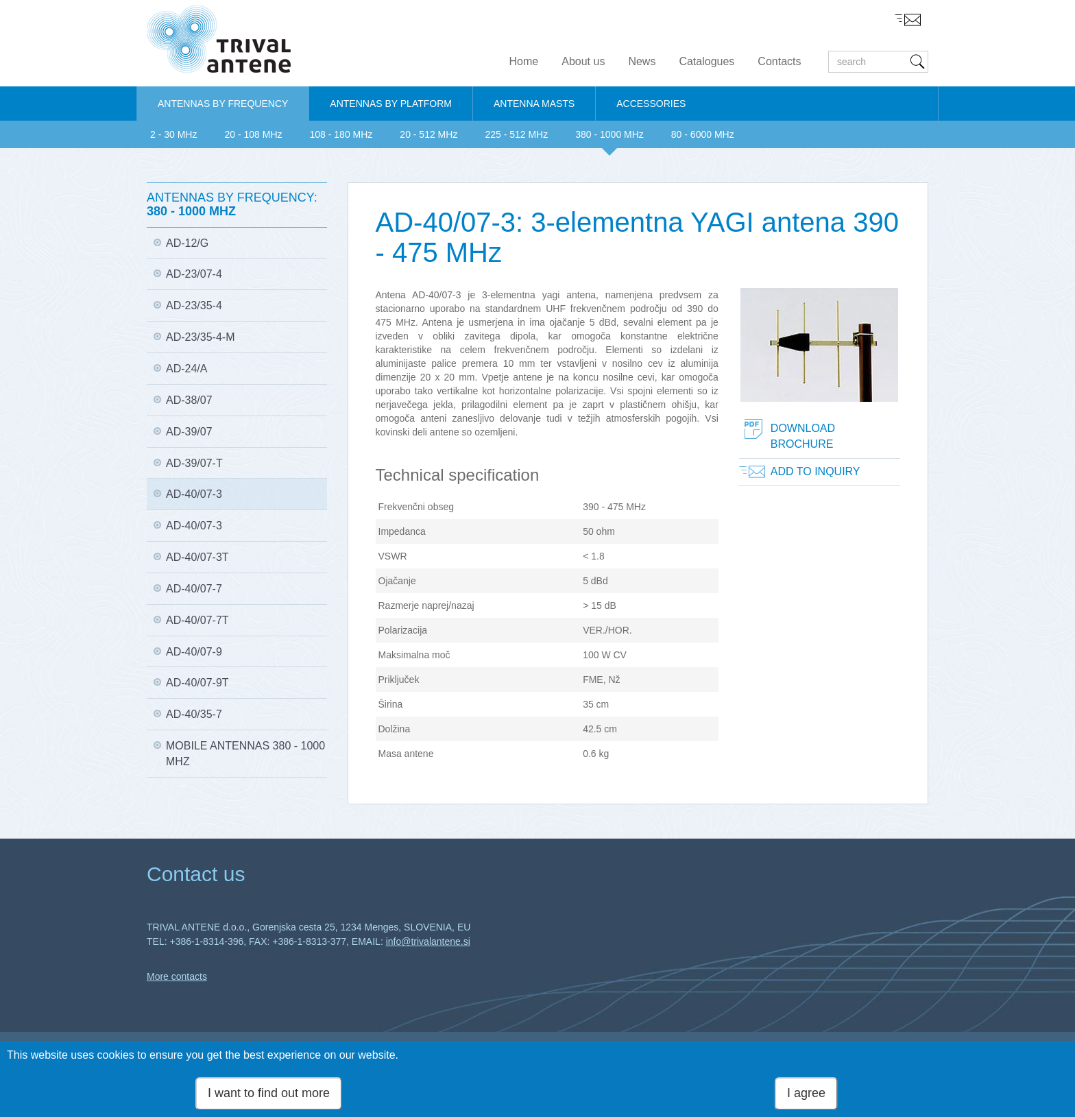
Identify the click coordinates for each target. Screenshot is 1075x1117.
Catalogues (706, 61)
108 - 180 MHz (341, 134)
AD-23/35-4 (194, 305)
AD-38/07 (189, 400)
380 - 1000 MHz (609, 134)
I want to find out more (269, 1096)
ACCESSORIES (651, 103)
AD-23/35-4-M (200, 337)
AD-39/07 (189, 431)
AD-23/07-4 (194, 274)
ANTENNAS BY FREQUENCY (223, 103)
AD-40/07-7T (197, 620)
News (641, 61)
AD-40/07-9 (194, 652)
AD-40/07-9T (197, 682)
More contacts (177, 976)
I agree (806, 1096)
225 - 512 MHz (516, 134)
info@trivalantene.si (428, 941)
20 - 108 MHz (253, 134)
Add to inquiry (815, 471)
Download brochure (803, 436)
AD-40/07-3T (197, 557)
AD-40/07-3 (194, 494)
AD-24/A (186, 368)
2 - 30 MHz (173, 134)
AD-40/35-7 (194, 714)
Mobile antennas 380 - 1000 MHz (245, 753)
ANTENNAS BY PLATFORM (391, 103)
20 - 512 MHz (428, 134)
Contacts (779, 61)
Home (524, 61)
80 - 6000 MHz (702, 134)
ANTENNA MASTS (534, 103)
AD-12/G (187, 243)
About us (583, 61)
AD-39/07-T (194, 463)
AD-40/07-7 (194, 588)
